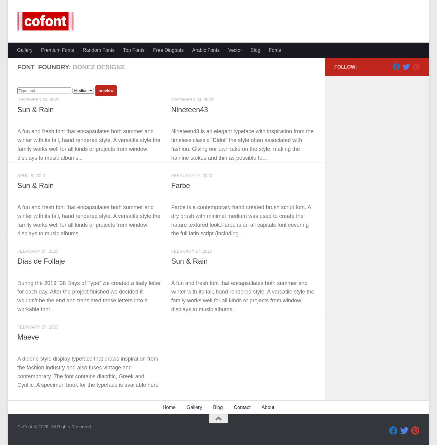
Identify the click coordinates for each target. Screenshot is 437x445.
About (267, 407)
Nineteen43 (189, 110)
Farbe (180, 186)
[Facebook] (396, 66)
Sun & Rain (35, 110)
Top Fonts (133, 50)
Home (169, 407)
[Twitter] (406, 66)
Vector (235, 50)
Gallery (25, 50)
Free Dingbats (168, 50)
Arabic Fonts (206, 50)
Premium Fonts (57, 50)
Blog (255, 50)
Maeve (28, 337)
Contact (242, 407)
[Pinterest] (416, 66)
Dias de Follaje (41, 261)
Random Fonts (99, 50)
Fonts (275, 50)
